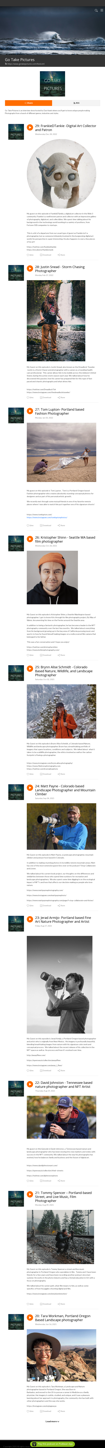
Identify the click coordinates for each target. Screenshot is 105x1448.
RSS (76, 103)
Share (29, 103)
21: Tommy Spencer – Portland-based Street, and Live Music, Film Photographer (63, 1197)
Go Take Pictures (20, 59)
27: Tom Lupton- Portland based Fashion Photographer (59, 411)
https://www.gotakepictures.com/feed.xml (24, 64)
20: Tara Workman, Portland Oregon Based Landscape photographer (63, 1318)
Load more (52, 1421)
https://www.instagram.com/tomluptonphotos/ (47, 517)
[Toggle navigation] (102, 10)
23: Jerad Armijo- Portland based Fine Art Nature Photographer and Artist (63, 920)
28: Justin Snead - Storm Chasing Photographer (60, 269)
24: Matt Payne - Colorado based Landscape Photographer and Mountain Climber (65, 790)
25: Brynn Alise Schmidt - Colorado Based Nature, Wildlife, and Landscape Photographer (64, 671)
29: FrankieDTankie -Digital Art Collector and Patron (65, 128)
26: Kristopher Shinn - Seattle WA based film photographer (65, 539)
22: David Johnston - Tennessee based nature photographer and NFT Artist (63, 1085)
